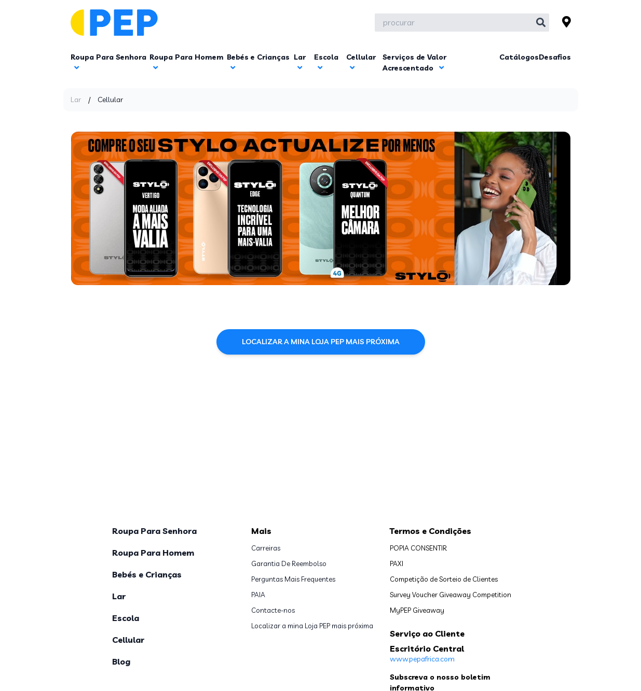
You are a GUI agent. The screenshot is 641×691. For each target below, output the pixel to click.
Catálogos (519, 57)
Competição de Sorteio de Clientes (444, 579)
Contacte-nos (273, 610)
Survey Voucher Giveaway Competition (450, 594)
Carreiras (265, 548)
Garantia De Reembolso (288, 563)
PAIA (258, 594)
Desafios (555, 57)
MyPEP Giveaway (417, 610)
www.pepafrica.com (422, 659)
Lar (76, 99)
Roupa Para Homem (153, 552)
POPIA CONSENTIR (418, 548)
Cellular (128, 639)
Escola (125, 618)
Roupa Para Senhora (154, 531)
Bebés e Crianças (147, 574)
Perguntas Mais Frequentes (293, 579)
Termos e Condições (430, 531)
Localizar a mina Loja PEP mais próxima (321, 341)
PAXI (396, 563)
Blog (121, 661)
